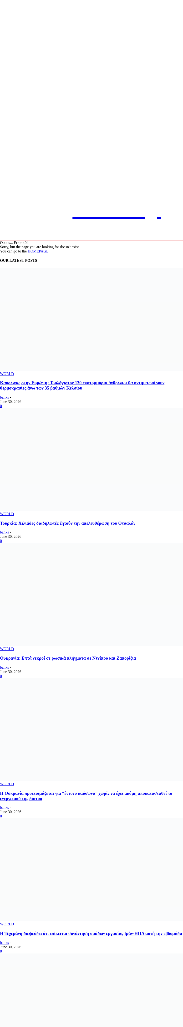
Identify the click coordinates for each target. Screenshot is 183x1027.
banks (4, 397)
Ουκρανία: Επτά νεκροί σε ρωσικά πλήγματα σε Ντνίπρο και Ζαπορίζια (68, 658)
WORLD (7, 374)
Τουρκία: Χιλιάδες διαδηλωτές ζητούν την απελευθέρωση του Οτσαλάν (67, 523)
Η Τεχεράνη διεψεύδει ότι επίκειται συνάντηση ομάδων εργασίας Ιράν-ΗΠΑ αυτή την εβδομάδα (91, 933)
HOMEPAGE (38, 251)
